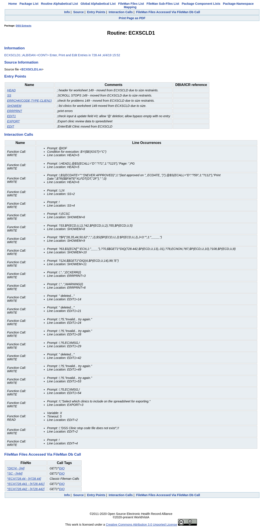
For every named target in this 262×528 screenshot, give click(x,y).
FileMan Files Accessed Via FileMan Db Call (168, 12)
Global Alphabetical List (98, 3)
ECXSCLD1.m (31, 69)
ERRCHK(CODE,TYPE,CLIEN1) (29, 100)
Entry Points (96, 12)
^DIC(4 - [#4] (15, 468)
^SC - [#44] (15, 473)
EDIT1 (11, 116)
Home (12, 3)
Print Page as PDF (132, 18)
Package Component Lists (201, 3)
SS (9, 95)
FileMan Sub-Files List (162, 3)
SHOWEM (14, 105)
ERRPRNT (14, 111)
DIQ (62, 468)
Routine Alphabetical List (59, 3)
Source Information (21, 62)
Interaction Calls (121, 12)
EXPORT (13, 121)
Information (14, 48)
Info (67, 12)
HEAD (11, 90)
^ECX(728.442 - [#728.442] (25, 489)
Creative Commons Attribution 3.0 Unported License (141, 524)
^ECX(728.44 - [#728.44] (24, 478)
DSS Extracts (23, 25)
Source (78, 12)
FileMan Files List (131, 3)
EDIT (10, 126)
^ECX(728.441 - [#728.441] (25, 484)
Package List (29, 3)
